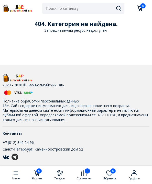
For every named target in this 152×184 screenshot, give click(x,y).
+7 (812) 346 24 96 (18, 142)
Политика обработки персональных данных (41, 101)
